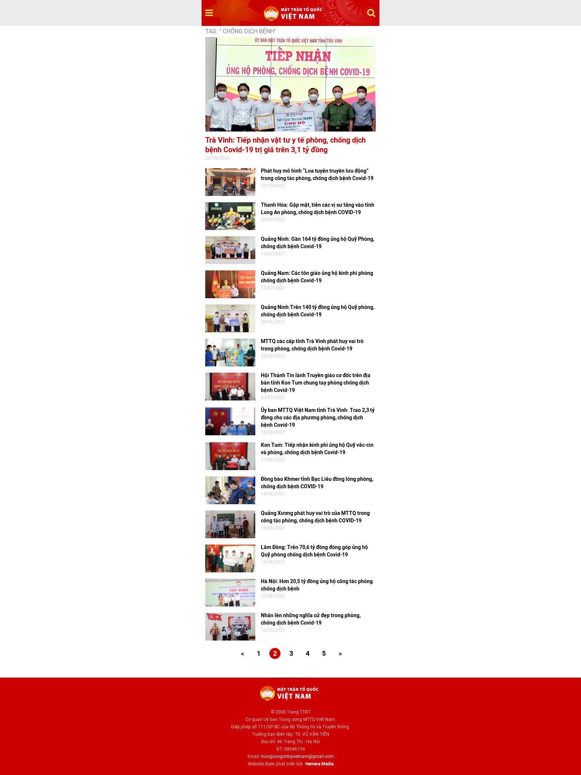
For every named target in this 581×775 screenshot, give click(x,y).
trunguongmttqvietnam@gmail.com (297, 756)
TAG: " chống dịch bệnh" (240, 31)
